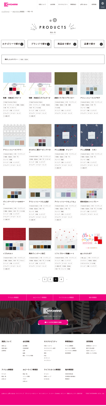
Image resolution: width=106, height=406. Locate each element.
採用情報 (94, 4)
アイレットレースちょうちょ (65, 201)
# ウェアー (7, 113)
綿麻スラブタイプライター (64, 98)
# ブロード (13, 107)
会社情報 (52, 4)
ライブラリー (47, 361)
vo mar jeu (46, 379)
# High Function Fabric (10, 102)
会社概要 (25, 346)
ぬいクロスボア (86, 253)
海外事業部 (68, 354)
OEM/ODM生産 (69, 374)
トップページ (5, 11)
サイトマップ (20, 394)
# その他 (38, 107)
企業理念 (4, 351)
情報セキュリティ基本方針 (75, 394)
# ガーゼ (48, 159)
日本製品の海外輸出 (70, 377)
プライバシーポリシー (31, 394)
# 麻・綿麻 (68, 105)
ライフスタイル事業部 (70, 351)
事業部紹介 (73, 4)
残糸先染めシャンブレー (89, 201)
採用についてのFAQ (91, 354)
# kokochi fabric (59, 102)
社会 (45, 356)
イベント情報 (26, 377)
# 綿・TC (6, 107)
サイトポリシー (43, 394)
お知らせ (4, 379)
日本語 (102, 7)
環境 (45, 354)
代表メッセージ (48, 346)
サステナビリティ (63, 4)
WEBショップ (47, 377)
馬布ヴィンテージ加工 (37, 253)
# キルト (22, 260)
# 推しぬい (84, 257)
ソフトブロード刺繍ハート (64, 253)
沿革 (24, 351)
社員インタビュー (90, 351)
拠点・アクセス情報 (28, 356)
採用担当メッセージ (91, 346)
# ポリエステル (85, 263)
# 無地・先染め (24, 59)
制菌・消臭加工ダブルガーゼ (39, 98)
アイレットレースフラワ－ (13, 150)
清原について (42, 4)
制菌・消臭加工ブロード (12, 98)
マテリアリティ (48, 351)
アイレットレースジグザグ (90, 98)
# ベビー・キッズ (15, 113)
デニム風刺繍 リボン (88, 150)
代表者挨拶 (25, 349)
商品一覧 (4, 377)
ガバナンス (47, 358)
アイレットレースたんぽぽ (39, 201)
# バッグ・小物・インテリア (11, 110)
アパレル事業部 (69, 346)
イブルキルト (8, 253)
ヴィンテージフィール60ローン (14, 203)
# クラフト (84, 260)
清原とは (4, 346)
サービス (4, 374)
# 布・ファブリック (9, 105)
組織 (24, 354)
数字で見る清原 (90, 349)
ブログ (24, 379)
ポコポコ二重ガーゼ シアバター (40, 151)
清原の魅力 (4, 349)
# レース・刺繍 (85, 107)
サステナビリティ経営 (49, 349)
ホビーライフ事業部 (18, 11)
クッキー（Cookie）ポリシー (57, 394)
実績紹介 (67, 379)
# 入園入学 (7, 116)
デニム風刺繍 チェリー (64, 150)
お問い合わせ (83, 4)
